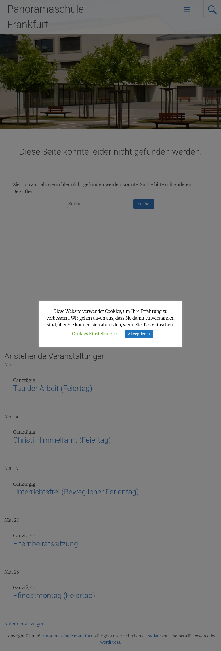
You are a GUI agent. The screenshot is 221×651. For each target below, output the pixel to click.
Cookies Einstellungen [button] (94, 333)
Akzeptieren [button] (139, 334)
